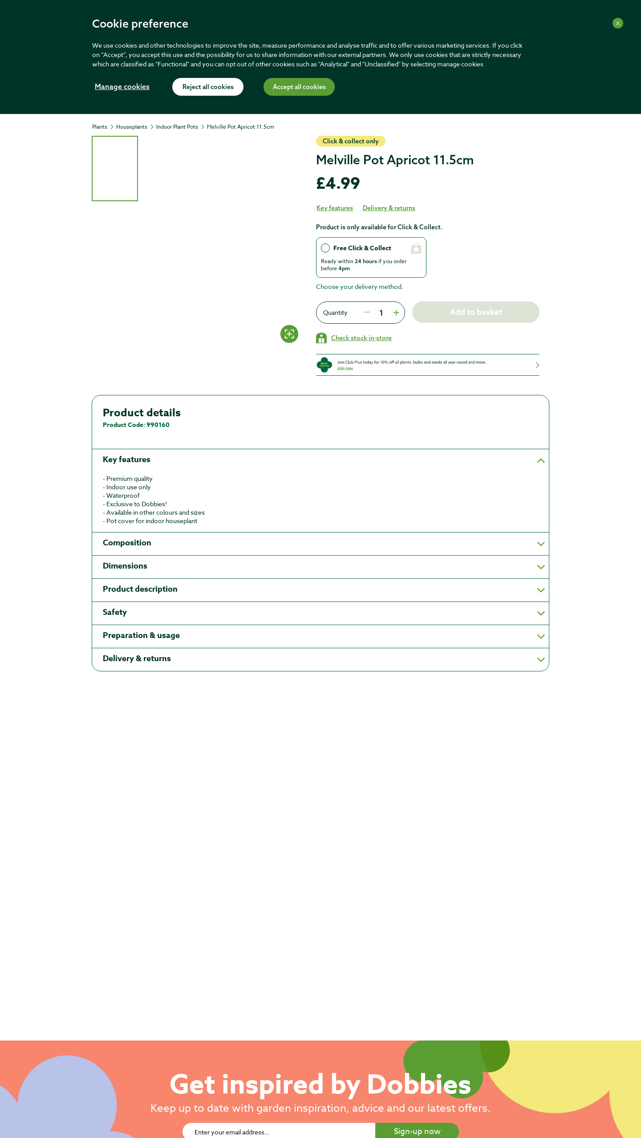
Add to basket (476, 312)
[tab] (115, 168)
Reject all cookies (208, 87)
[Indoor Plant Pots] (181, 126)
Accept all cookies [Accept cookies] (299, 87)
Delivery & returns (389, 208)
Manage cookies (122, 87)
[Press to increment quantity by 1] (395, 312)
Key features (334, 208)
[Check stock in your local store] (354, 338)
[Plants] (104, 126)
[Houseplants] (136, 126)
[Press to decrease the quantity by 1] (366, 312)
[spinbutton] (381, 312)
